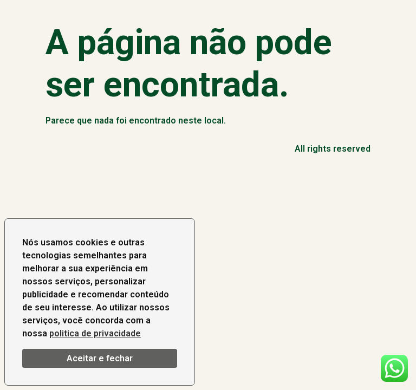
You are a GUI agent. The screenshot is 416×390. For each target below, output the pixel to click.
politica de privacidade (95, 333)
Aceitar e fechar (100, 358)
